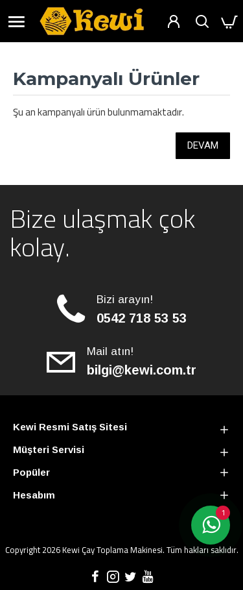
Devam (202, 145)
